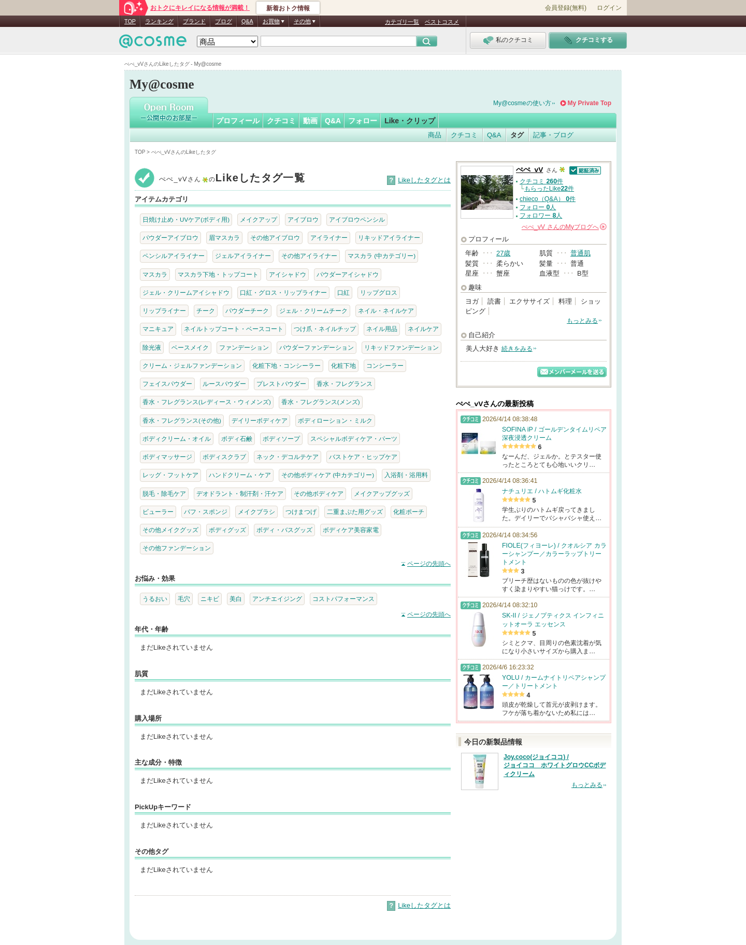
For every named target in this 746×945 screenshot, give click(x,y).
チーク (205, 310)
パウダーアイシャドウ (348, 274)
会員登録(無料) (565, 7)
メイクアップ (258, 219)
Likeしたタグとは (424, 180)
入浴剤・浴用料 (406, 474)
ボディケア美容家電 (351, 529)
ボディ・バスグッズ (284, 529)
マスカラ (154, 274)
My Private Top (589, 103)
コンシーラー (385, 365)
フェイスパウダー (167, 383)
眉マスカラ (224, 237)
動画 (310, 121)
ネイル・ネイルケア (386, 310)
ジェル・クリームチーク (313, 310)
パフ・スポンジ (205, 511)
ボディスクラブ (224, 456)
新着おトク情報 (288, 8)
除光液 (151, 347)
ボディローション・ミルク (335, 420)
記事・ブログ (553, 135)
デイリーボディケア (260, 420)
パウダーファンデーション (316, 347)
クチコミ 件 (541, 181)
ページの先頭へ (429, 563)
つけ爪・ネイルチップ (325, 328)
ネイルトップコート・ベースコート (233, 328)
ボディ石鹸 (236, 438)
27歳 (503, 253)
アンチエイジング (277, 598)
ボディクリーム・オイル (176, 438)
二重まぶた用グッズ (355, 511)
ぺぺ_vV (529, 170)
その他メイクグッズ (170, 529)
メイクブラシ (256, 511)
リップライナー (164, 310)
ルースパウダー (224, 383)
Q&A (247, 21)
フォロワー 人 (541, 215)
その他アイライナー (309, 255)
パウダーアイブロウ (170, 237)
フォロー (362, 121)
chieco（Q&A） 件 (548, 199)
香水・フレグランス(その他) (181, 420)
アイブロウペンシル (357, 219)
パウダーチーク (247, 310)
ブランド (194, 21)
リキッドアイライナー (389, 237)
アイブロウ (303, 219)
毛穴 (184, 598)
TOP (130, 21)
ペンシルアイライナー (173, 255)
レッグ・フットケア (170, 474)
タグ (517, 135)
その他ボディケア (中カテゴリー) (327, 474)
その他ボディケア (318, 493)
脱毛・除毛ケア (164, 493)
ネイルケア (423, 328)
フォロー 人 (538, 207)
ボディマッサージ (167, 456)
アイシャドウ (287, 274)
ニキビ (209, 598)
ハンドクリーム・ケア (240, 474)
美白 (235, 598)
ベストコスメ (442, 22)
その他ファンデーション (176, 548)
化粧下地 (343, 365)
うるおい (154, 598)
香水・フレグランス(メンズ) (320, 401)
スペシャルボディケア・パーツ (353, 438)
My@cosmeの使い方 (522, 103)
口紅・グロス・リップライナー (283, 292)
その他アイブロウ (275, 237)
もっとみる (582, 320)
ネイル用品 (381, 328)
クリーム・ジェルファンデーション (192, 365)
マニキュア (158, 328)
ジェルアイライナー (243, 255)
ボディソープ (281, 438)
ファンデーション (244, 347)
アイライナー (329, 237)
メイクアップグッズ (382, 493)
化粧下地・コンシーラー (286, 365)
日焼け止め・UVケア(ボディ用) (185, 219)
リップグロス (378, 292)
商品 (434, 135)
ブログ (223, 21)
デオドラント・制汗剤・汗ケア (239, 493)
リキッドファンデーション (401, 347)
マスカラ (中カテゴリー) (381, 255)
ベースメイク (190, 347)
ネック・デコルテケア (287, 456)
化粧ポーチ (408, 511)
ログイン (609, 7)
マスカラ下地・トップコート (218, 274)
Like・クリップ (409, 121)
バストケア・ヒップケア (363, 456)
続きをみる (517, 348)
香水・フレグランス (344, 383)
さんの (564, 227)
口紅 (343, 292)
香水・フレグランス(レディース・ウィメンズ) (206, 401)
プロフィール (238, 121)
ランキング (159, 21)
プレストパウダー (281, 383)
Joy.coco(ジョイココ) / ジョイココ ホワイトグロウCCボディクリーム (555, 765)
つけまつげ (301, 511)
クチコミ (281, 121)
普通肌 (580, 253)
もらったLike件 (549, 188)
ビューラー (158, 511)
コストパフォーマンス (343, 598)
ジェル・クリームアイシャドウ (185, 292)
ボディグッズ (227, 529)
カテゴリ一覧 (402, 22)
